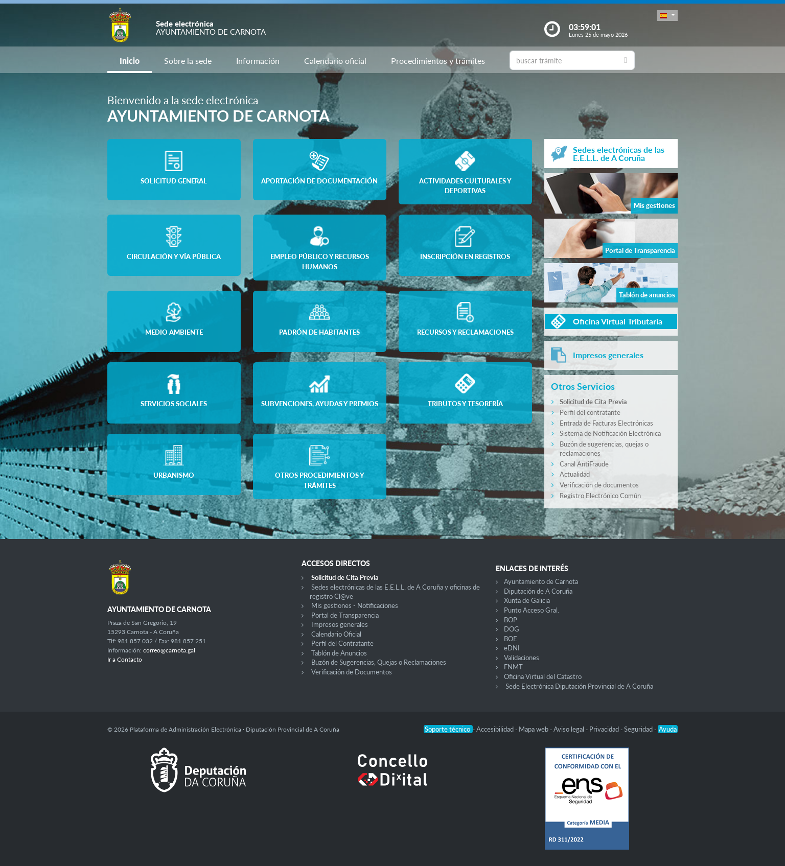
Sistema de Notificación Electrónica (610, 433)
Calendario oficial (335, 60)
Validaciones (521, 657)
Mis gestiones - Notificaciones (354, 605)
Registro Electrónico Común (600, 495)
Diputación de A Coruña (538, 591)
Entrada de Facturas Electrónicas (606, 423)
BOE (510, 639)
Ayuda (668, 729)
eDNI (512, 648)
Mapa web (534, 729)
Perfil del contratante (590, 412)
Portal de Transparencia (345, 615)
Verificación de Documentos (351, 672)
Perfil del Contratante (342, 643)
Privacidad (604, 729)
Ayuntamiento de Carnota (541, 581)
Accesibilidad (495, 729)
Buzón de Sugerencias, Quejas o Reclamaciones (378, 662)
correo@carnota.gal (169, 650)
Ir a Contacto (124, 659)
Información (258, 60)
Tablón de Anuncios (339, 653)
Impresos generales (339, 624)
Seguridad (639, 729)
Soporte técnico (448, 729)
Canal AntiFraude (584, 464)
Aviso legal (569, 729)
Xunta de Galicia (527, 600)
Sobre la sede (188, 60)
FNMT (513, 667)
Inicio (130, 60)
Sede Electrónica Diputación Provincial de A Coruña (579, 686)
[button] (667, 15)
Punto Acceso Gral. (531, 610)
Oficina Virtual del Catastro (543, 676)
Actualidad (575, 474)
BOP (510, 620)
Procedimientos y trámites (438, 60)
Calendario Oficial (336, 634)
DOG (511, 629)
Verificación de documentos (599, 485)
